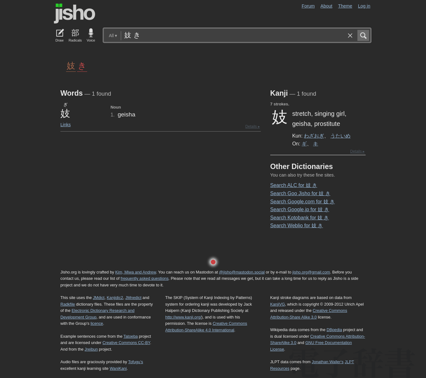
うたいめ (340, 135)
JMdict (98, 297)
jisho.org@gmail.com (311, 272)
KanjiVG (277, 304)
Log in (364, 5)
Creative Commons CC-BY (126, 342)
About (327, 5)
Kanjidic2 (115, 297)
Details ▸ (252, 126)
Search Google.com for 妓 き (302, 201)
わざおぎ (314, 135)
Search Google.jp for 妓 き (299, 209)
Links (65, 124)
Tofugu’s (135, 361)
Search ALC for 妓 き (293, 185)
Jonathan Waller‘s (328, 361)
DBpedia (334, 329)
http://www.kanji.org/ (183, 317)
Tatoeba (130, 336)
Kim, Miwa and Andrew (135, 272)
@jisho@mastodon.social (242, 272)
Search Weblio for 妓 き (296, 225)
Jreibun (91, 349)
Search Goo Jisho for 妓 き (300, 193)
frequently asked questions (144, 278)
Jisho (74, 13)
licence (97, 323)
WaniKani (118, 368)
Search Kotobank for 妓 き (299, 217)
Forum (308, 5)
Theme (345, 5)
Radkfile (67, 304)
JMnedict (133, 297)
